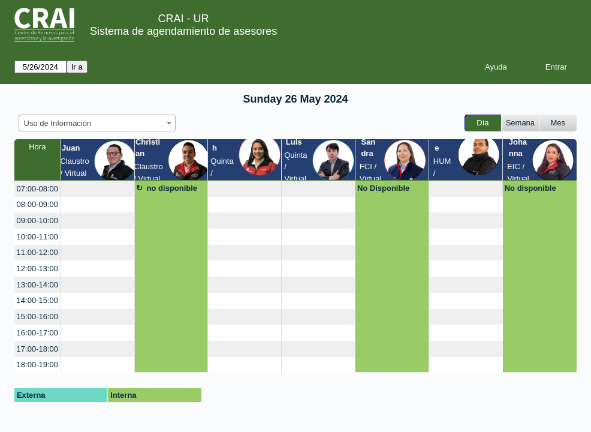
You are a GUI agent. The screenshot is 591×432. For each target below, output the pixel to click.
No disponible (530, 188)
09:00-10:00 (37, 220)
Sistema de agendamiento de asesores (183, 31)
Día (483, 122)
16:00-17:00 (37, 332)
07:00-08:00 (37, 188)
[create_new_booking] (97, 189)
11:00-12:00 (37, 252)
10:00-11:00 (37, 236)
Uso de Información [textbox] (58, 123)
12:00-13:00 (37, 268)
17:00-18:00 (37, 348)
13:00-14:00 (37, 284)
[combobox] (97, 123)
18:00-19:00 (37, 364)
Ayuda (496, 66)
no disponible (172, 188)
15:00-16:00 (37, 316)
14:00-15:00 (37, 300)
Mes (558, 122)
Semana (520, 122)
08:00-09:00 (37, 204)
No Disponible (383, 188)
